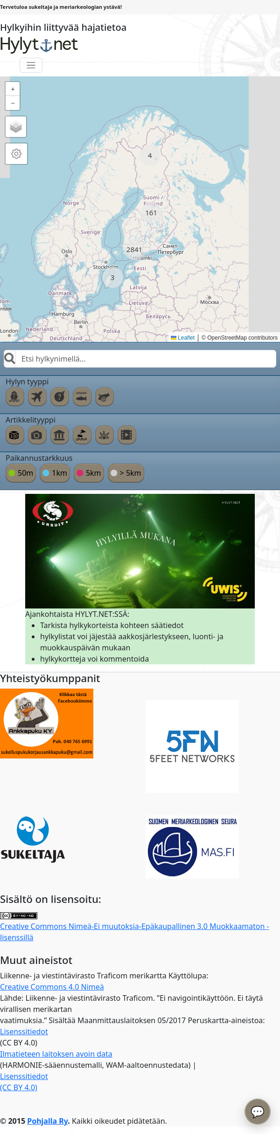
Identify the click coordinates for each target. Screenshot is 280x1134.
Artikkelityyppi (31, 420)
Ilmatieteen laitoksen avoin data (56, 1054)
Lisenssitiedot (24, 1031)
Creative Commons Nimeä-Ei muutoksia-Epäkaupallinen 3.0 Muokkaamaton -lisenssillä (134, 927)
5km (93, 473)
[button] (150, 155)
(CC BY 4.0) (18, 1087)
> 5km (130, 473)
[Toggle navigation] (31, 65)
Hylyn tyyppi (27, 381)
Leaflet (183, 338)
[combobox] (140, 359)
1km (59, 473)
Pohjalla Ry (47, 1121)
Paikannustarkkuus (39, 458)
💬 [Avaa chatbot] (258, 1111)
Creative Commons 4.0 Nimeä (52, 987)
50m (25, 473)
